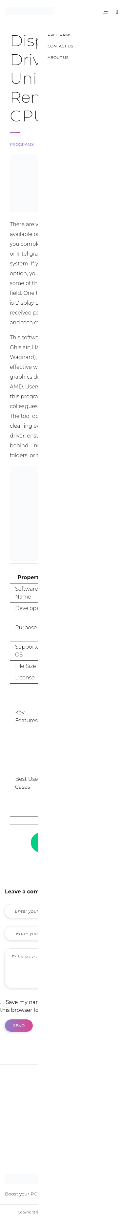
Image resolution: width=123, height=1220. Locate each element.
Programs (22, 144)
